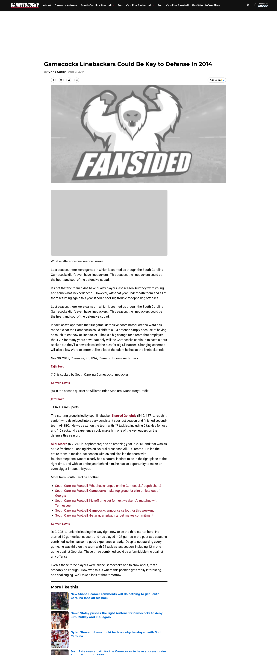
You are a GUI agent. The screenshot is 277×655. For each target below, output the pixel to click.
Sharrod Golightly (123, 415)
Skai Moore (59, 444)
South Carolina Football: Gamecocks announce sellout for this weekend (105, 510)
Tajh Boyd (57, 366)
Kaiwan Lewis (60, 383)
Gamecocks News (66, 5)
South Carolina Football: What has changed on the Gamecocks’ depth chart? (108, 486)
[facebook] (255, 5)
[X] (248, 5)
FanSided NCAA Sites (206, 5)
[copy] (76, 80)
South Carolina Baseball (173, 5)
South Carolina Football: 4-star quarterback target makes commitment (104, 515)
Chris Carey (57, 71)
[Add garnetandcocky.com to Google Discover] (217, 80)
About (47, 5)
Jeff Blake (57, 399)
